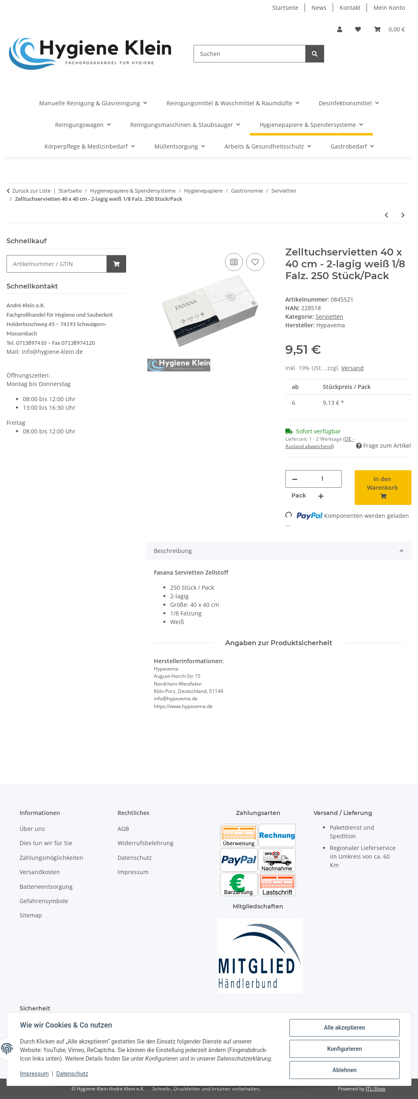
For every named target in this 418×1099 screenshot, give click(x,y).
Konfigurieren (344, 1049)
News (319, 7)
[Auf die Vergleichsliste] (234, 262)
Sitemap (31, 915)
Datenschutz (72, 1073)
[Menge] (322, 479)
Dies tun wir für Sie (46, 843)
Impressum (34, 1073)
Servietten (329, 316)
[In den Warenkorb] (152, 242)
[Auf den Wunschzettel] (255, 262)
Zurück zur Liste (31, 190)
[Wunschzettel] (358, 29)
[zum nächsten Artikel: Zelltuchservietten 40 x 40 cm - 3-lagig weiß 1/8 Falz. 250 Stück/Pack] (403, 215)
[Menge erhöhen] (321, 495)
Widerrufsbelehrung (145, 843)
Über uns (32, 829)
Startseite (285, 7)
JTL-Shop (375, 1088)
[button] (340, 29)
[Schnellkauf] (57, 264)
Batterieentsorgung (46, 886)
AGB (123, 829)
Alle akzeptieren (344, 1027)
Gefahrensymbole (44, 901)
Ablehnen (344, 1070)
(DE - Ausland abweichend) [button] (319, 442)
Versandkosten (40, 872)
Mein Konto (389, 7)
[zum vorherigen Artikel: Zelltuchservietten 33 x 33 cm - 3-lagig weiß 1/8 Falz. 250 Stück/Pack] (386, 215)
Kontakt (350, 7)
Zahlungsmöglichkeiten (51, 857)
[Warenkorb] (389, 29)
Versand (352, 368)
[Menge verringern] (295, 479)
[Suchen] (249, 53)
